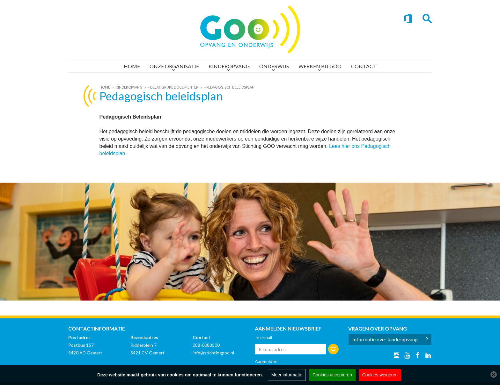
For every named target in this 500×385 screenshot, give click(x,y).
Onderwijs (274, 66)
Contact (364, 66)
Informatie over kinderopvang (385, 339)
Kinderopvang (229, 66)
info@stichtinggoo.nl (213, 352)
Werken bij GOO (320, 66)
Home (132, 66)
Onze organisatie (174, 66)
